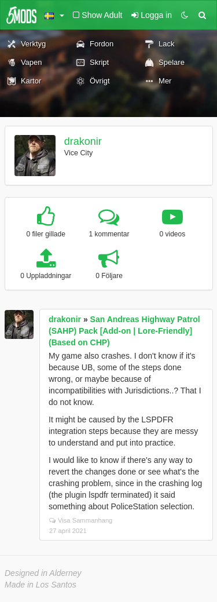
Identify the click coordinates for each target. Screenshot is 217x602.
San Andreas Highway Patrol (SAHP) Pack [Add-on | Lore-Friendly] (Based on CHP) (124, 331)
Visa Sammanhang (80, 520)
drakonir (83, 141)
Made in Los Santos (40, 584)
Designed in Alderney (43, 573)
